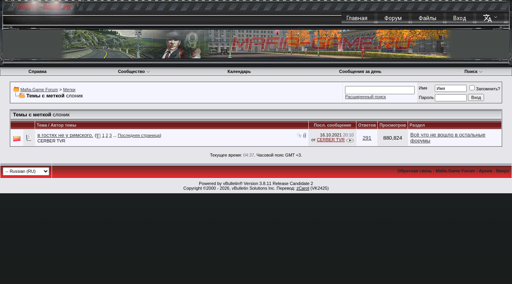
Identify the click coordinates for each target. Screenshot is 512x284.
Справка (37, 71)
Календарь (239, 71)
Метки (69, 89)
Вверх (502, 170)
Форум (393, 18)
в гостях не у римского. (65, 135)
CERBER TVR (51, 140)
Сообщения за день (360, 71)
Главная (357, 18)
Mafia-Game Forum (39, 89)
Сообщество (134, 71)
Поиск (473, 71)
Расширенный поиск (365, 96)
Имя (423, 88)
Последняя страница (139, 135)
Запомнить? (484, 88)
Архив (485, 170)
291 (367, 138)
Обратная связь (414, 170)
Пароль (426, 97)
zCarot (303, 188)
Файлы (427, 18)
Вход (459, 18)
